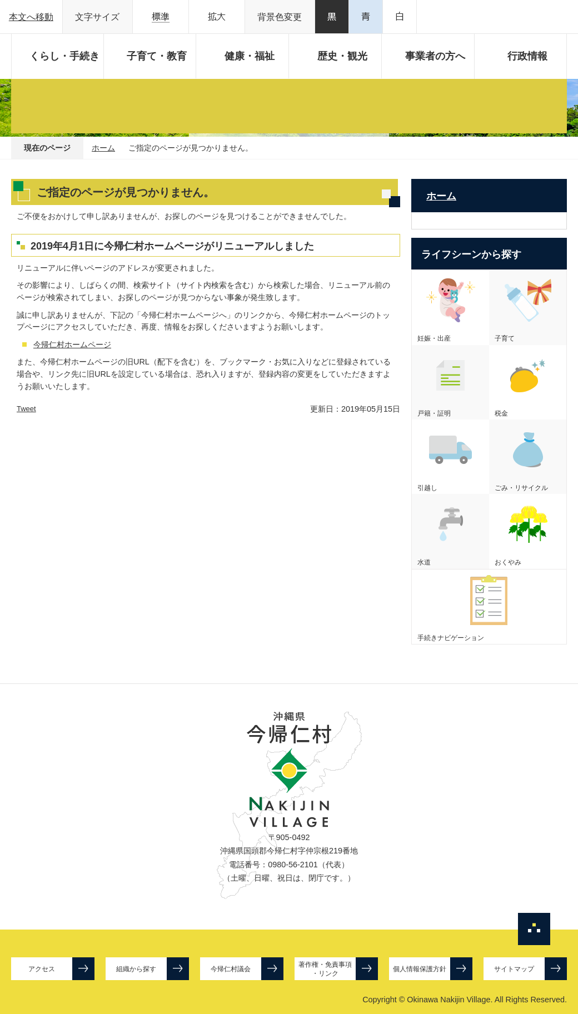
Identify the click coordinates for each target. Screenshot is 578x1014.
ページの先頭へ (534, 929)
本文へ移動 (31, 17)
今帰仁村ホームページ (72, 344)
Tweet (26, 408)
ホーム (103, 147)
